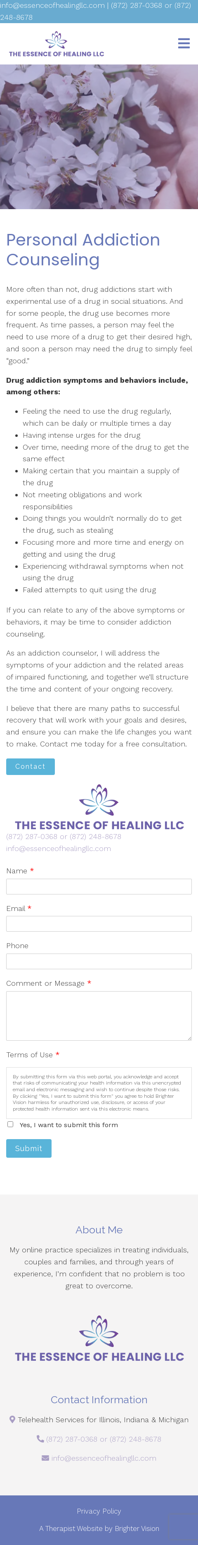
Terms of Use (33, 1054)
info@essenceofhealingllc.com (58, 848)
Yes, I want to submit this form (69, 1125)
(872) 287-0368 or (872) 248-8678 (63, 836)
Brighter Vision (137, 1528)
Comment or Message (49, 983)
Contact (30, 766)
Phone (17, 945)
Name (20, 870)
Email (19, 908)
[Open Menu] (184, 44)
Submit (28, 1148)
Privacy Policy (99, 1511)
